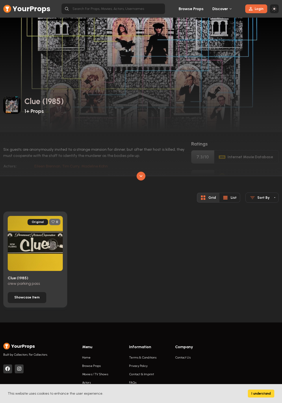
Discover (220, 8)
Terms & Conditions (142, 357)
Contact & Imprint (141, 374)
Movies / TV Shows (95, 374)
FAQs (132, 383)
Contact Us (183, 357)
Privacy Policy (138, 366)
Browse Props (191, 8)
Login (256, 9)
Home (86, 357)
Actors (86, 383)
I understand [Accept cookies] (261, 394)
